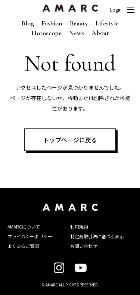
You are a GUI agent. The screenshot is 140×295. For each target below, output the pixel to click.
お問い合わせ (83, 246)
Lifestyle (107, 23)
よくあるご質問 (23, 246)
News (76, 33)
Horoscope (46, 33)
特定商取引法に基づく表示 (97, 236)
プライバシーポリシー (29, 236)
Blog (28, 23)
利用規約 (79, 226)
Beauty (79, 23)
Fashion (51, 23)
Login (116, 9)
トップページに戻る (70, 139)
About (100, 33)
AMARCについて (23, 226)
